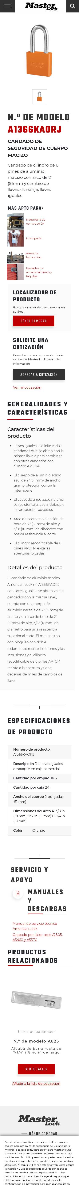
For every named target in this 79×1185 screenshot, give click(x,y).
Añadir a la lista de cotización (36, 1084)
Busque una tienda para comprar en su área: (39, 309)
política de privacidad (41, 1172)
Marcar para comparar (39, 1032)
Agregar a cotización (39, 375)
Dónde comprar (33, 321)
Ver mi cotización (27, 387)
